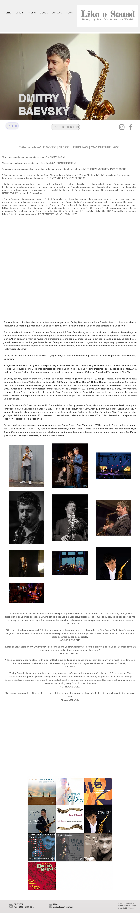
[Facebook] (130, 127)
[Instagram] (121, 127)
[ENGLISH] (12, 126)
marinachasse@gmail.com (63, 907)
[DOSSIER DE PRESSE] (65, 127)
